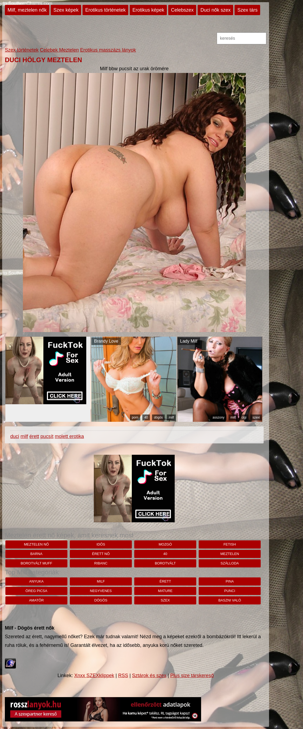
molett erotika (69, 436)
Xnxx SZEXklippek (94, 675)
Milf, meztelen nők (27, 10)
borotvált (165, 563)
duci (14, 436)
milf (171, 417)
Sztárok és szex (149, 675)
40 (146, 417)
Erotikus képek (148, 10)
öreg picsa (36, 591)
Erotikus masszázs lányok (108, 50)
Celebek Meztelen (59, 50)
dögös (158, 417)
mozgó (165, 544)
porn (135, 417)
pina (230, 581)
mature (165, 591)
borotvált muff (36, 563)
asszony (219, 417)
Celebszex (182, 10)
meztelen (229, 554)
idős (101, 544)
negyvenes (101, 591)
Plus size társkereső (192, 675)
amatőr (36, 600)
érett (34, 436)
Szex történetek (22, 50)
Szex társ (247, 10)
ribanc (100, 563)
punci (229, 591)
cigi (244, 417)
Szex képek (65, 10)
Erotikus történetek (105, 10)
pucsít (46, 436)
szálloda (230, 563)
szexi (256, 417)
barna (36, 554)
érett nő (101, 554)
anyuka (36, 581)
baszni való (229, 600)
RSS (123, 675)
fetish (229, 544)
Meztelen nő (36, 544)
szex (165, 600)
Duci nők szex (215, 10)
